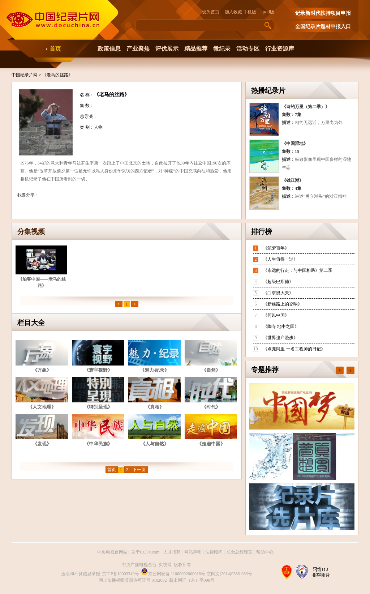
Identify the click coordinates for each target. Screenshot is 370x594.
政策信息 (109, 49)
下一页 (139, 469)
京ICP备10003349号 (120, 573)
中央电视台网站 (112, 552)
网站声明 (193, 552)
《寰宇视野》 (98, 370)
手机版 (249, 11)
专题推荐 (265, 369)
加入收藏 (233, 11)
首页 (55, 49)
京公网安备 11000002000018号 (173, 573)
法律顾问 (214, 552)
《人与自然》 (155, 443)
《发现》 (42, 443)
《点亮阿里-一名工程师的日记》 (294, 348)
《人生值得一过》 (280, 259)
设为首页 (213, 11)
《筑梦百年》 (276, 248)
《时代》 (211, 407)
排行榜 (261, 231)
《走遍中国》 (211, 443)
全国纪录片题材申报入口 (323, 26)
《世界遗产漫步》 (280, 337)
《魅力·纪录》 (154, 370)
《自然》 (211, 370)
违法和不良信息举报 (80, 573)
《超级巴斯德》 (278, 281)
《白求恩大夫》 (278, 292)
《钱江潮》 (293, 180)
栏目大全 (31, 322)
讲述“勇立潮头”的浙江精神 (321, 196)
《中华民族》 (98, 443)
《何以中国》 (276, 315)
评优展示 (166, 49)
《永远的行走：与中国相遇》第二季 (297, 270)
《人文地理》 (42, 407)
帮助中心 (265, 552)
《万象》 (42, 370)
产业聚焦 (138, 49)
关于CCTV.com (145, 552)
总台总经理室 (240, 552)
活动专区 (247, 49)
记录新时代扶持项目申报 (323, 13)
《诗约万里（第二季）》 (306, 106)
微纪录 (222, 49)
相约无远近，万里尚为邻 (319, 122)
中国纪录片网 (25, 74)
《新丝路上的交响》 (282, 304)
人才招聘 (172, 552)
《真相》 (154, 407)
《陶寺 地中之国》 (281, 326)
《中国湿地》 (295, 143)
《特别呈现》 (98, 407)
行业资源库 (279, 49)
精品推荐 (195, 49)
